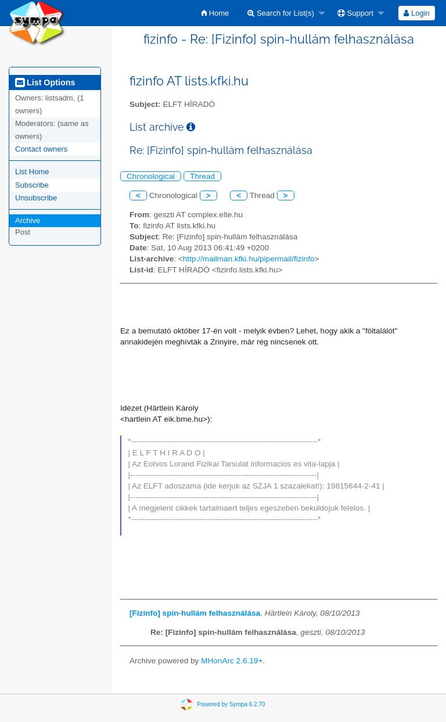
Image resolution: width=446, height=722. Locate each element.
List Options (45, 82)
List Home (32, 171)
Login (416, 13)
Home (215, 13)
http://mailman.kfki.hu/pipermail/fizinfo (249, 258)
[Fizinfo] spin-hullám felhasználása (195, 613)
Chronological (151, 176)
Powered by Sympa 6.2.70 (231, 704)
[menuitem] (215, 13)
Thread (202, 176)
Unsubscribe (36, 197)
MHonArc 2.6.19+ (231, 660)
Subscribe (32, 185)
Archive (27, 220)
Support (355, 13)
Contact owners (41, 149)
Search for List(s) (280, 13)
